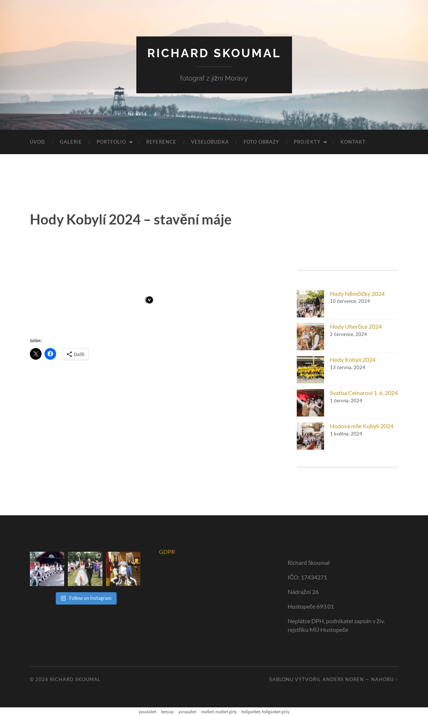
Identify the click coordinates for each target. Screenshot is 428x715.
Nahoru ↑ (384, 679)
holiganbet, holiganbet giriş (265, 711)
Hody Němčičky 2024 (357, 293)
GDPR (167, 551)
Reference (161, 142)
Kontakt (353, 142)
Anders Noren (343, 679)
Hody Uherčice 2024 (356, 326)
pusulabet (147, 711)
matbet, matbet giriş (219, 711)
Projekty (307, 142)
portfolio (111, 142)
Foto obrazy (261, 142)
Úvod (37, 142)
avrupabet (187, 711)
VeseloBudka (210, 142)
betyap (167, 711)
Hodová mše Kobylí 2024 (361, 425)
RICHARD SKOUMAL (214, 53)
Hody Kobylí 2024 (353, 359)
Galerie (71, 142)
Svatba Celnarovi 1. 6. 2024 (364, 392)
